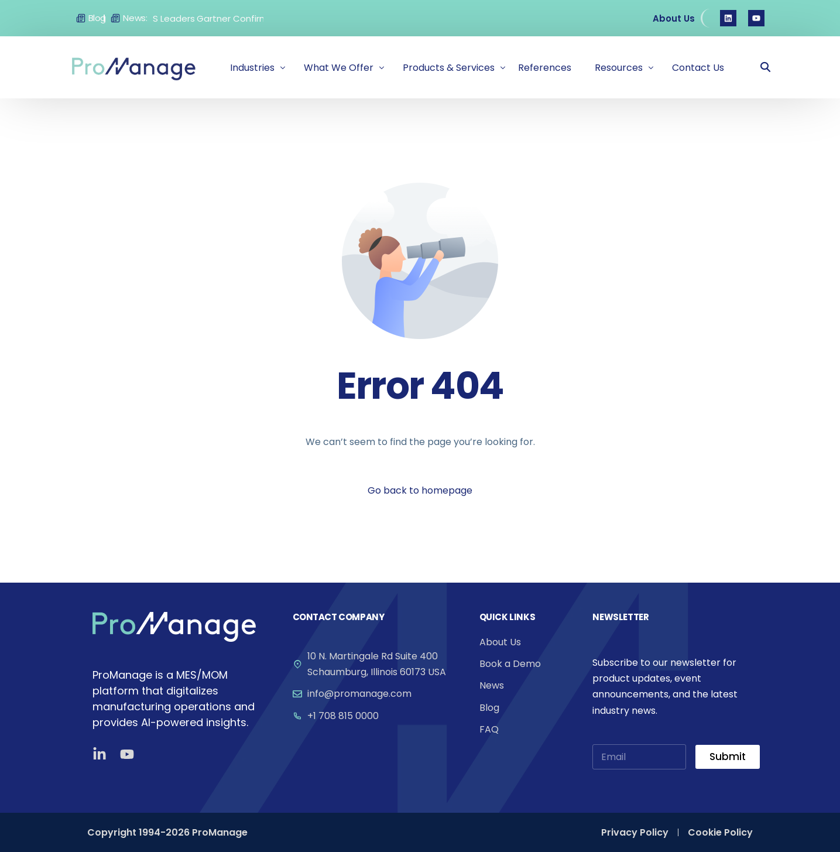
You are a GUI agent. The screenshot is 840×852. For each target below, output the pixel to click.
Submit (727, 757)
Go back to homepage (420, 490)
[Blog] (80, 18)
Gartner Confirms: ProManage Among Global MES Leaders (259, 18)
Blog (97, 18)
